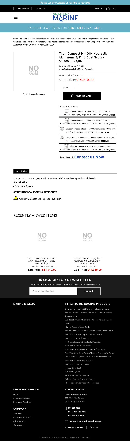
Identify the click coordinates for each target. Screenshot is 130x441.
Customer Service (21, 398)
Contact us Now (89, 157)
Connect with (74, 427)
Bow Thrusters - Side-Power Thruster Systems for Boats (89, 353)
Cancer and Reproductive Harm (39, 199)
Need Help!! (66, 157)
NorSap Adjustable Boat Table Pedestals (83, 342)
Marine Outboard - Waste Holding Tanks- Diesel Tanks (89, 331)
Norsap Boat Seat (73, 368)
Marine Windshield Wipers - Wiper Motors (83, 334)
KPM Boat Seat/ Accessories (77, 375)
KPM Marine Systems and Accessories (82, 383)
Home (16, 394)
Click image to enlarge (35, 94)
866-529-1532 (23, 8)
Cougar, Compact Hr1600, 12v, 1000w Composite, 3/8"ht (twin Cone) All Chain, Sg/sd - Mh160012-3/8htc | (87, 130)
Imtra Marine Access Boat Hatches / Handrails (85, 349)
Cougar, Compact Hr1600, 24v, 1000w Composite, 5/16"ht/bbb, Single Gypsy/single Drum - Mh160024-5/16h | (87, 121)
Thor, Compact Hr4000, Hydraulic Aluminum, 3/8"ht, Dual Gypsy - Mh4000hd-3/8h (42, 260)
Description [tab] (21, 171)
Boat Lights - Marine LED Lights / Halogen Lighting (87, 309)
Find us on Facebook (22, 402)
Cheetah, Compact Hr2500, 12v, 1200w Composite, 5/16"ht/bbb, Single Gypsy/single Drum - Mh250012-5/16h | (87, 147)
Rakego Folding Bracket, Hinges (79, 379)
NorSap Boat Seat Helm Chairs (79, 360)
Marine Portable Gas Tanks (77, 364)
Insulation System (73, 372)
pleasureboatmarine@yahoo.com (85, 421)
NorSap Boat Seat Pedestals (78, 345)
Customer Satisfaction (23, 417)
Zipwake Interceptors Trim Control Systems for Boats (88, 357)
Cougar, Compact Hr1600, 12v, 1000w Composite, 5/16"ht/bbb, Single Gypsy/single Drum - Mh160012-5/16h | (87, 112)
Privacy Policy (19, 421)
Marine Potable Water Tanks (77, 327)
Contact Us (40, 8)
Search (98, 8)
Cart (114, 8)
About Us (17, 414)
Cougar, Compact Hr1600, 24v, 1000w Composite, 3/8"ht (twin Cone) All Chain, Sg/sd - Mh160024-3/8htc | (87, 139)
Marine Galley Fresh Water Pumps (80, 338)
